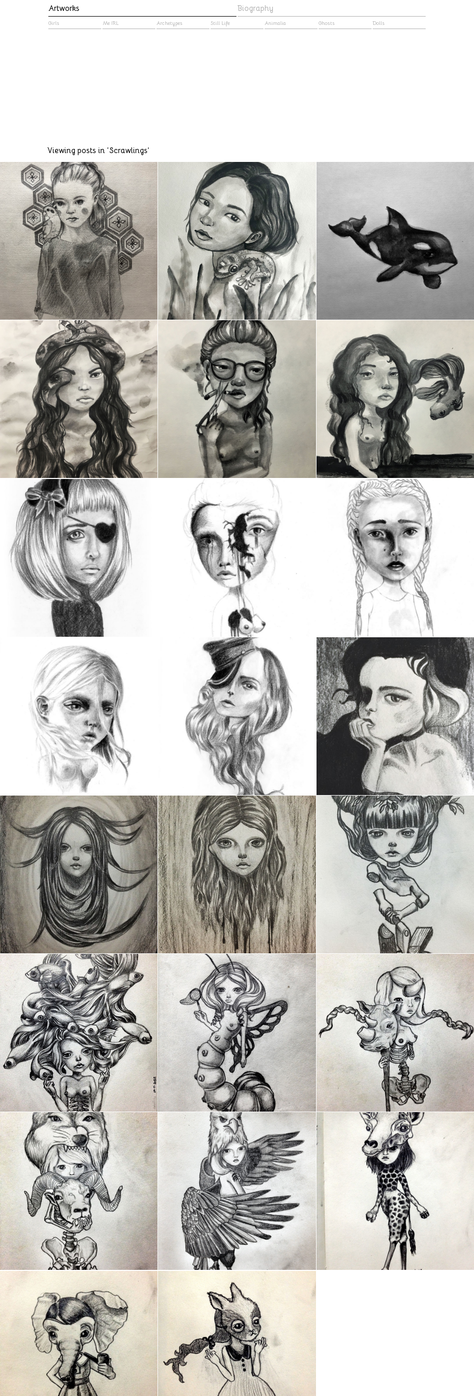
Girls (53, 23)
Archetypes (169, 23)
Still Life (220, 23)
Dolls (379, 23)
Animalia (275, 23)
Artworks (64, 8)
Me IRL (110, 23)
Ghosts (327, 23)
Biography (255, 8)
